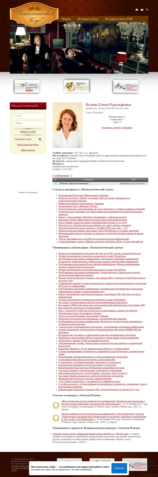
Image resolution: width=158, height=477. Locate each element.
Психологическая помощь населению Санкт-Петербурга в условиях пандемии (98, 230)
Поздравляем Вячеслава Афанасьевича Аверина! (83, 195)
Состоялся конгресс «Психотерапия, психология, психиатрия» (90, 370)
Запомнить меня (23, 139)
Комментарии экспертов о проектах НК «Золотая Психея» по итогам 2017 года (99, 389)
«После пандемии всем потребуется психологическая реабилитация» (94, 239)
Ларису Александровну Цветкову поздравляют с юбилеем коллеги (92, 217)
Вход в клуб (28, 131)
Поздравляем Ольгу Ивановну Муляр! (78, 206)
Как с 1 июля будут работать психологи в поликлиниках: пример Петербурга (97, 310)
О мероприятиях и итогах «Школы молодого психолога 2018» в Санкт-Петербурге (100, 241)
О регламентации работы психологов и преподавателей (86, 359)
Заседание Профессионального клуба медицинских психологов (91, 376)
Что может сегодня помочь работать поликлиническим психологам (92, 302)
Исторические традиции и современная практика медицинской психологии (97, 335)
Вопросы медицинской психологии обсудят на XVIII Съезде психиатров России (99, 253)
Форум (66, 19)
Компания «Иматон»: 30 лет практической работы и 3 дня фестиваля (93, 348)
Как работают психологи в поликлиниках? (80, 308)
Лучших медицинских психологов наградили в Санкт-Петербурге (92, 256)
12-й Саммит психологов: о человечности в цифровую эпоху (89, 381)
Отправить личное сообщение (116, 127)
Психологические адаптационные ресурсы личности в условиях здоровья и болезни (101, 209)
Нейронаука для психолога (132, 183)
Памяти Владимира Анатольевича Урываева (81, 203)
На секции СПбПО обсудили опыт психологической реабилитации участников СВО (101, 305)
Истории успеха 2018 (118, 19)
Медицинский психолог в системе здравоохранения (84, 378)
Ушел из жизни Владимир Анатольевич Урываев (83, 316)
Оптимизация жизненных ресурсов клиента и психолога (87, 365)
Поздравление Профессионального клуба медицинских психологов (93, 357)
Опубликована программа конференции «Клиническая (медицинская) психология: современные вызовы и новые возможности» (100, 290)
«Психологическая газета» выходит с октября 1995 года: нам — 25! (93, 228)
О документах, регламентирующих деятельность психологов (89, 362)
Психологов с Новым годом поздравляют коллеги (83, 340)
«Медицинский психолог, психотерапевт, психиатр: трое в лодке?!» (93, 373)
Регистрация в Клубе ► (28, 145)
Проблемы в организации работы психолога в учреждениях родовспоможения (98, 338)
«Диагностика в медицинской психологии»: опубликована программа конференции (101, 327)
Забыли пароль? (28, 150)
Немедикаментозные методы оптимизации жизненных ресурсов (91, 367)
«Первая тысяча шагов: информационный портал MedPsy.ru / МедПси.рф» (90, 434)
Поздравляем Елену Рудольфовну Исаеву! (80, 313)
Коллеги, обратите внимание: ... (75, 183)
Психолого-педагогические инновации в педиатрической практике (92, 318)
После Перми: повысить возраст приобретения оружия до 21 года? (92, 222)
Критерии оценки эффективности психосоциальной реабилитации (92, 220)
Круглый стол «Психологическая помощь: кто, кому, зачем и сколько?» (94, 225)
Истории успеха (88, 19)
